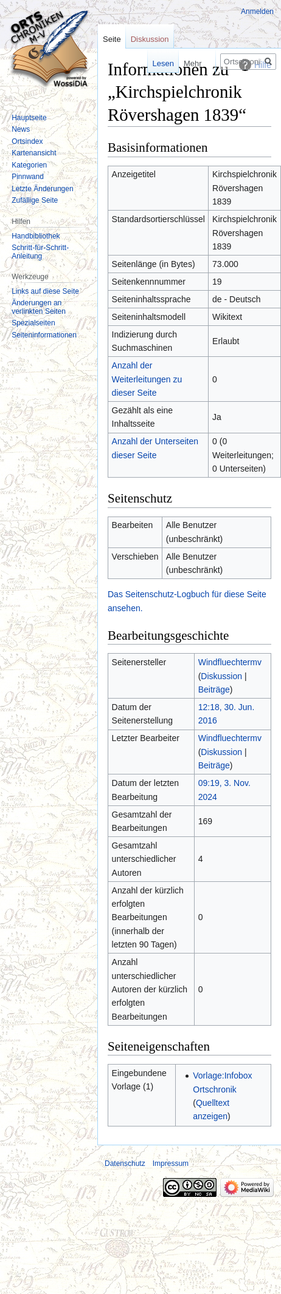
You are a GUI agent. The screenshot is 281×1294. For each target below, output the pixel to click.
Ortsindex (27, 141)
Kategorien (29, 165)
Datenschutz (125, 1163)
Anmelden (257, 11)
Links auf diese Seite (45, 291)
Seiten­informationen (44, 335)
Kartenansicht (34, 153)
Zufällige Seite (35, 200)
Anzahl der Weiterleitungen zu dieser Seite (147, 379)
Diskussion (221, 676)
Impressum (171, 1163)
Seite (112, 39)
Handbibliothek (36, 236)
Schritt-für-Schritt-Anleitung (40, 251)
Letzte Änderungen (42, 189)
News (21, 129)
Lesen (148, 63)
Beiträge (214, 689)
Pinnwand (28, 176)
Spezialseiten (33, 323)
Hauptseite (29, 117)
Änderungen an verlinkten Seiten (39, 307)
